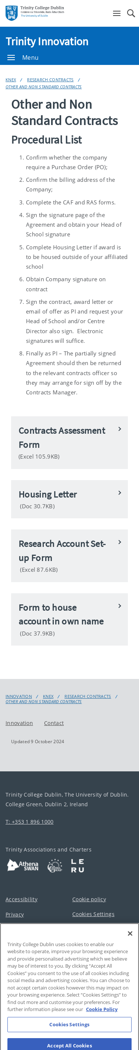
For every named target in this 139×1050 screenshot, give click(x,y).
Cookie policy (89, 899)
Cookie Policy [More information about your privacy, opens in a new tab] (102, 1021)
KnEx (11, 79)
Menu (23, 57)
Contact (54, 722)
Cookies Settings (93, 914)
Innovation (19, 696)
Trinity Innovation (47, 41)
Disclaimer (19, 929)
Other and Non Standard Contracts (44, 86)
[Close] (130, 946)
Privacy (15, 914)
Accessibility (21, 899)
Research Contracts (50, 79)
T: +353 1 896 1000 (29, 821)
